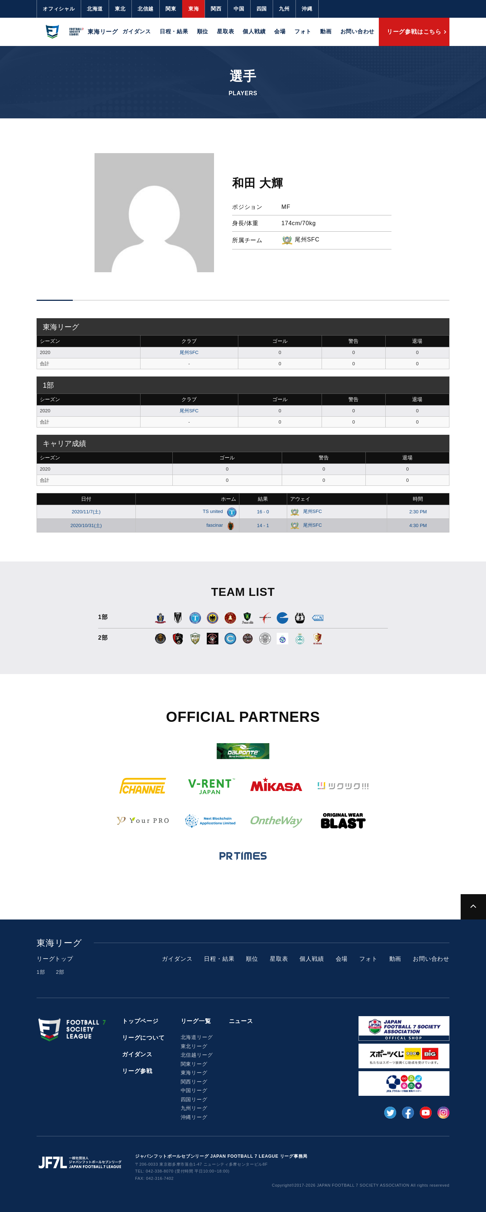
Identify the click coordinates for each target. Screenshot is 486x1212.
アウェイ (300, 499)
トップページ (140, 1021)
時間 (418, 499)
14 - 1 (263, 525)
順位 (203, 31)
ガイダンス (136, 31)
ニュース (241, 1021)
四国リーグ (194, 1099)
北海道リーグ (197, 1037)
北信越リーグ (197, 1055)
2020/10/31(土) (86, 525)
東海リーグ (194, 1073)
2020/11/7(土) (86, 511)
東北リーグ (194, 1046)
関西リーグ (194, 1082)
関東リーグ (194, 1064)
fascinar (220, 525)
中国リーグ (194, 1090)
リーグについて (143, 1038)
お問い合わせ (357, 31)
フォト (302, 31)
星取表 (225, 31)
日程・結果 (174, 31)
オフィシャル (59, 9)
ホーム (228, 499)
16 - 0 (263, 511)
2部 (60, 972)
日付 (86, 499)
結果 (263, 499)
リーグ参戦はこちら (414, 32)
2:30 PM (418, 511)
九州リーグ (194, 1108)
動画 (326, 31)
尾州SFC (189, 352)
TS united (218, 511)
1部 (41, 972)
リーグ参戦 (137, 1071)
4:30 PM (418, 525)
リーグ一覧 (196, 1021)
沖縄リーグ (194, 1117)
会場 (280, 31)
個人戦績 (254, 31)
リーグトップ (55, 959)
